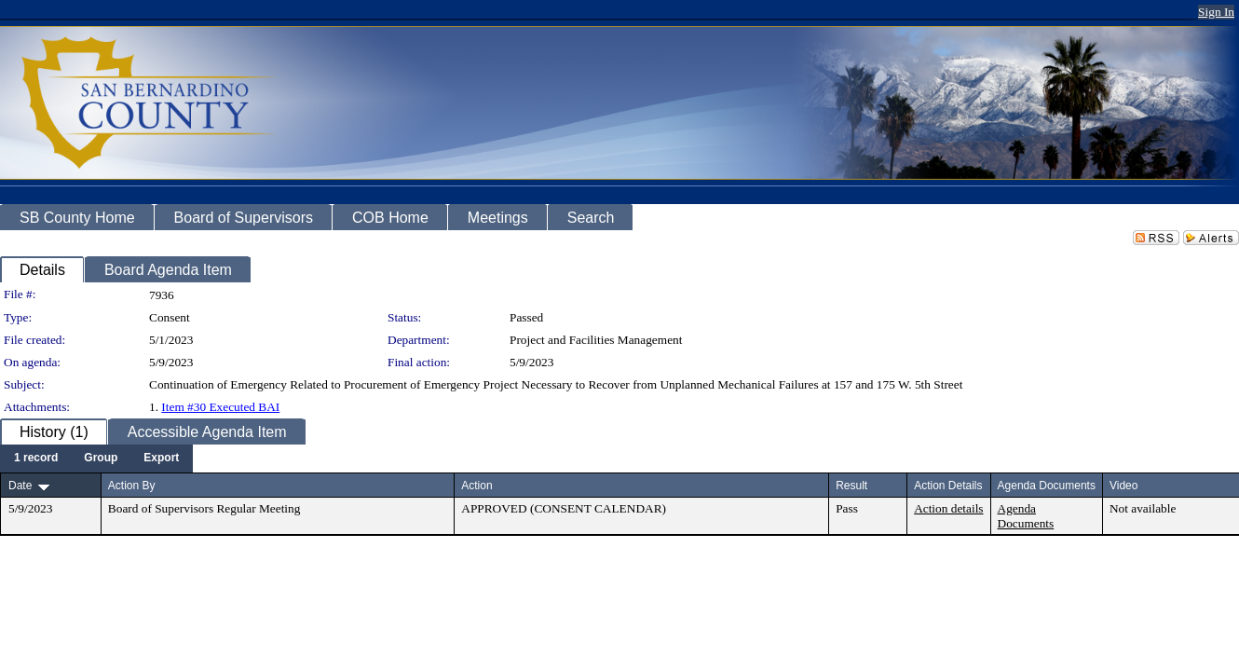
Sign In (1216, 12)
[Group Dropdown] (101, 458)
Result (851, 485)
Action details (948, 508)
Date (20, 485)
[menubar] (96, 458)
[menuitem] (36, 458)
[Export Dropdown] (161, 458)
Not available (1143, 508)
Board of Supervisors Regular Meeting (204, 508)
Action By (132, 485)
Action (476, 485)
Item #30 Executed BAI (220, 407)
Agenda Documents (1026, 515)
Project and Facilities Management (596, 340)
